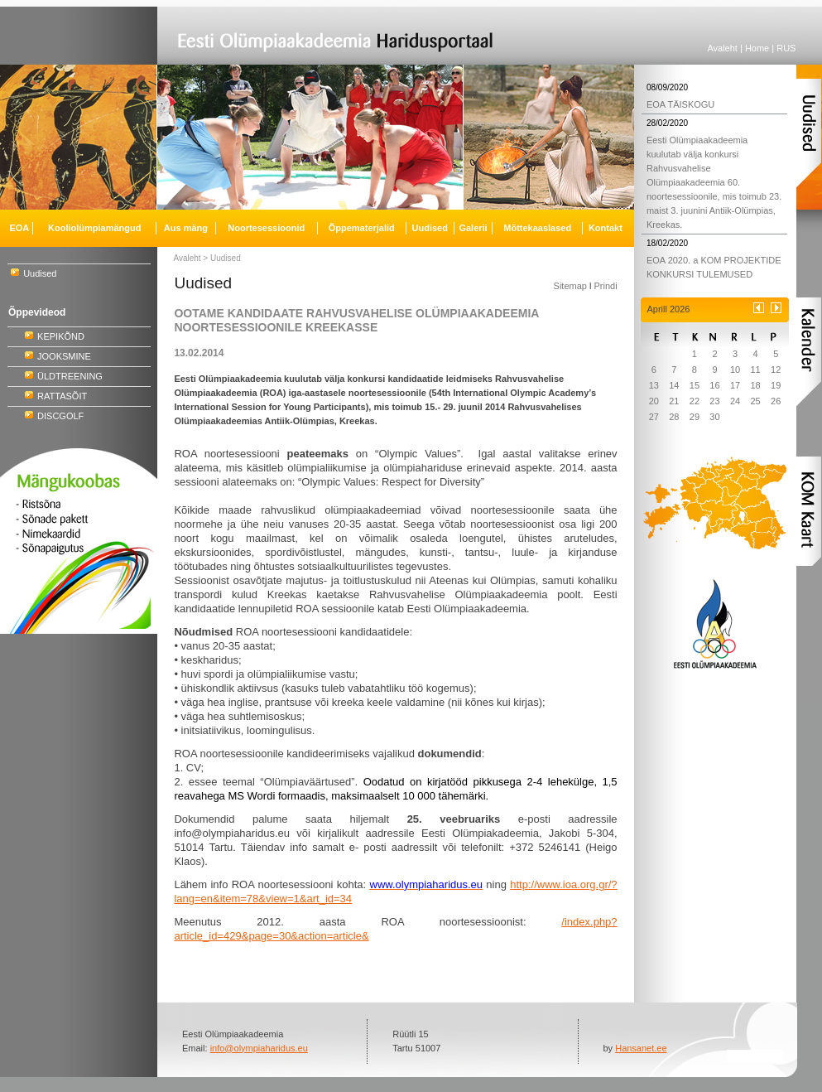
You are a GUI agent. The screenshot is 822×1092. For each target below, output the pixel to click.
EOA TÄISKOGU (680, 104)
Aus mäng (186, 228)
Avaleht (722, 48)
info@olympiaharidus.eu (259, 1048)
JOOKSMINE (64, 356)
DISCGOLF (60, 416)
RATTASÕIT (62, 396)
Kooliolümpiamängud (94, 228)
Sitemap (570, 286)
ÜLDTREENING (70, 376)
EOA (19, 228)
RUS (786, 48)
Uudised (39, 273)
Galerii (473, 228)
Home (757, 48)
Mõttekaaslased (537, 228)
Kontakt (606, 228)
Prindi (605, 286)
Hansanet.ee (640, 1048)
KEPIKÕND (60, 336)
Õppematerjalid (362, 228)
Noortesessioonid (266, 228)
